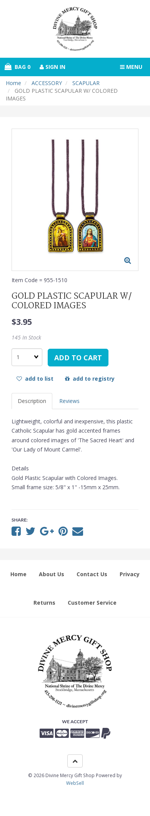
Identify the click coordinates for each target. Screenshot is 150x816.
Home (13, 83)
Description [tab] (32, 401)
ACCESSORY (47, 83)
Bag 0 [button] (17, 66)
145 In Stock (26, 337)
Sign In (52, 66)
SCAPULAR (86, 83)
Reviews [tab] (69, 401)
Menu (131, 66)
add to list (35, 378)
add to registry (90, 378)
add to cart (78, 357)
